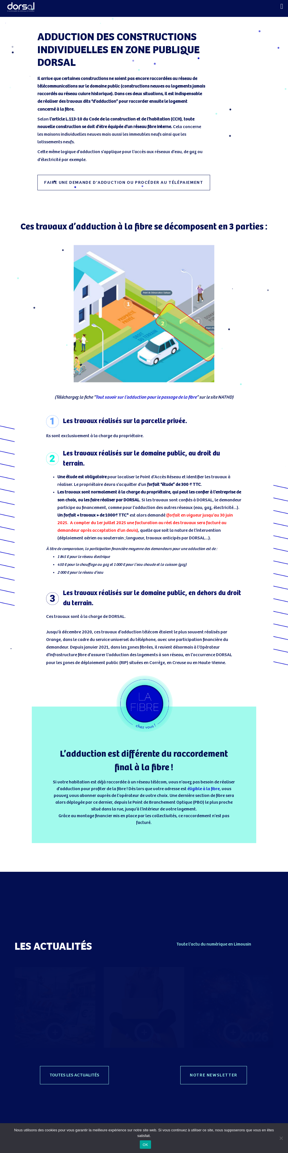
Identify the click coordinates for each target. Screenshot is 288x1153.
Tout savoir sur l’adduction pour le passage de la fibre (146, 397)
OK (145, 1145)
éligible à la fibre (203, 788)
